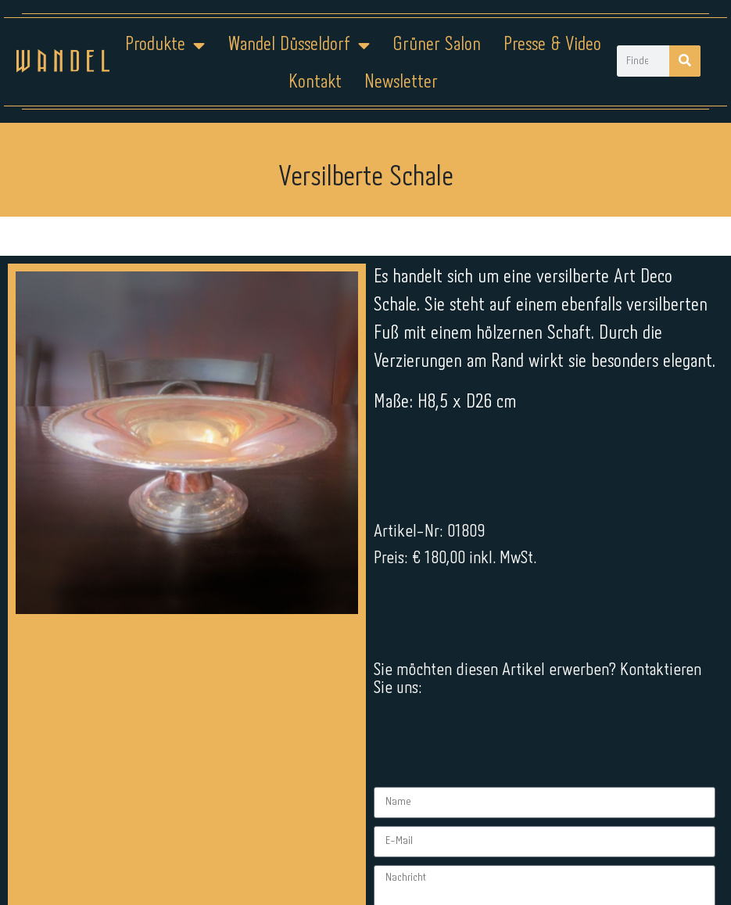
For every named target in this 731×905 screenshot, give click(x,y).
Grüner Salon (436, 45)
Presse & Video (552, 45)
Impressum (271, 856)
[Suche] (685, 61)
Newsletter (401, 82)
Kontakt (315, 82)
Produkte (165, 45)
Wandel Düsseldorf (299, 45)
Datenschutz (375, 856)
